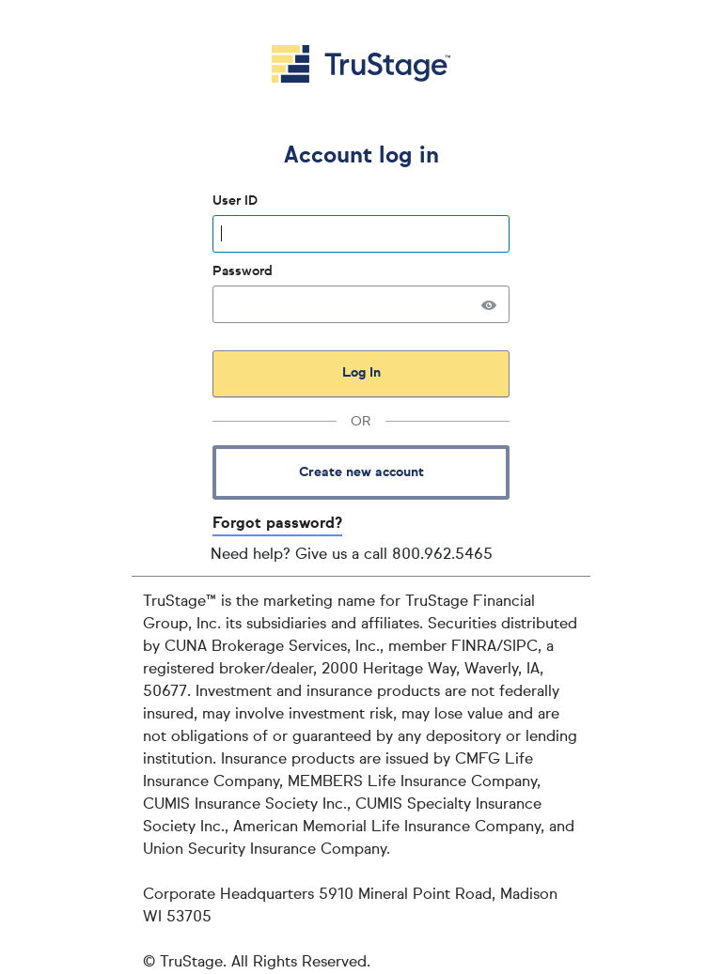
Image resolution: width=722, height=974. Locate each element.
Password (244, 271)
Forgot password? (277, 524)
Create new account (361, 472)
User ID (236, 201)
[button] (489, 304)
